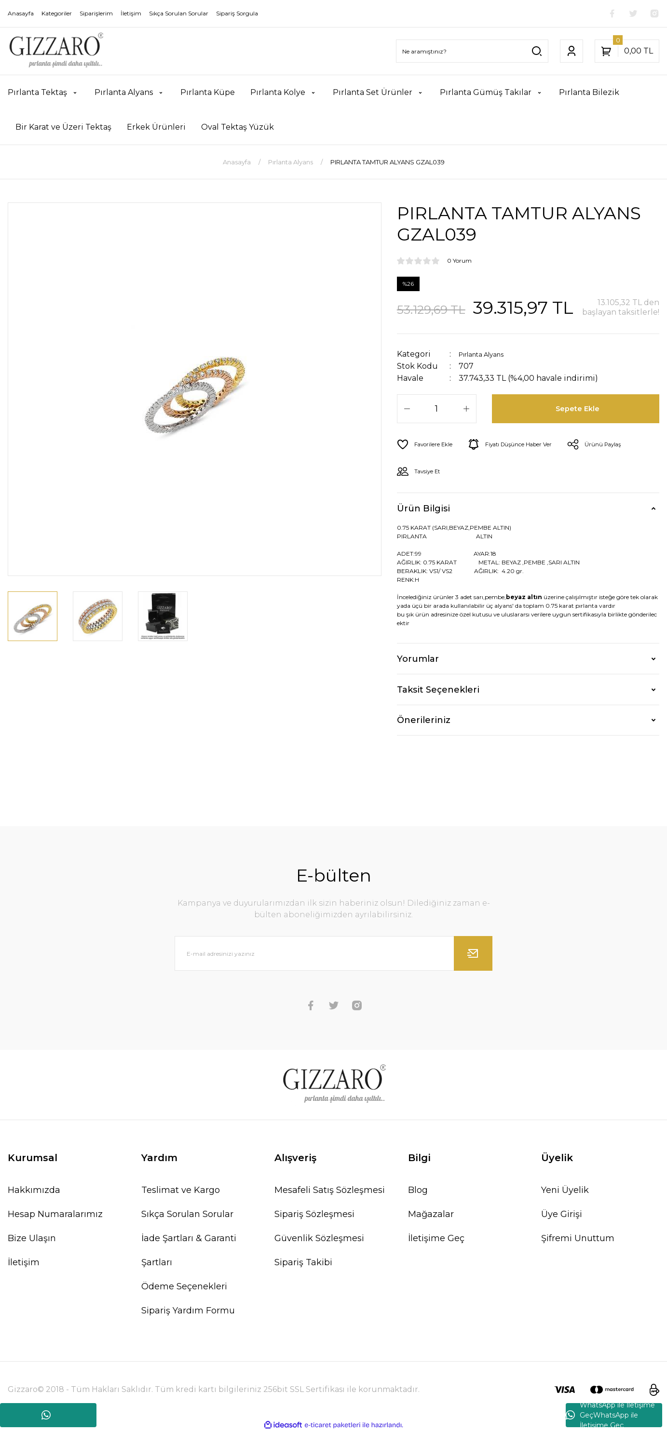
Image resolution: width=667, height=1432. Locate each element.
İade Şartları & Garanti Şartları (188, 1250)
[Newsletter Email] (334, 953)
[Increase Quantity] (466, 409)
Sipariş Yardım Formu (188, 1310)
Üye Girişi (561, 1214)
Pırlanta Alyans (488, 354)
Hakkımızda (34, 1190)
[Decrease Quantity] (407, 409)
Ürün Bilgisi (423, 508)
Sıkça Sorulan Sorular (187, 1214)
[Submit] (473, 953)
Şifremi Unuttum (577, 1238)
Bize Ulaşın (32, 1238)
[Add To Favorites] (429, 444)
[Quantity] (437, 409)
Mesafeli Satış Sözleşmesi (329, 1190)
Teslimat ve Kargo (180, 1190)
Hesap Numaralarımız (55, 1214)
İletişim (24, 1262)
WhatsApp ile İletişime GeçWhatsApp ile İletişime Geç (610, 1415)
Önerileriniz (423, 720)
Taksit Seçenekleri (438, 689)
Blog (418, 1190)
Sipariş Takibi (303, 1262)
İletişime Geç (436, 1238)
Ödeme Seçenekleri (184, 1286)
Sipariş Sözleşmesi (314, 1214)
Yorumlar (418, 659)
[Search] (472, 51)
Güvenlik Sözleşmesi (319, 1238)
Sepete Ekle (579, 408)
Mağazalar (431, 1214)
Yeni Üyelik (565, 1190)
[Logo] (56, 51)
